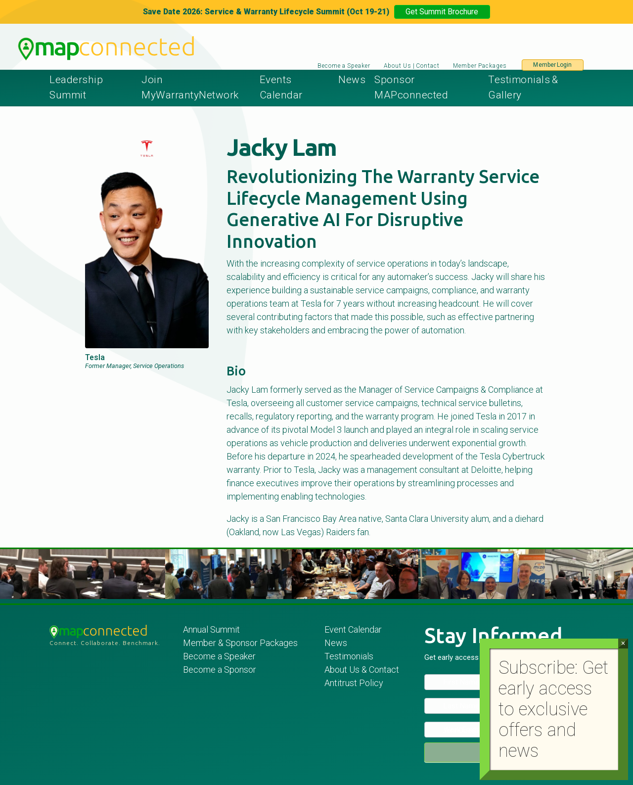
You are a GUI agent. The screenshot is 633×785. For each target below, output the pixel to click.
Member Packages (480, 65)
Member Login (552, 64)
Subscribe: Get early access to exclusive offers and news (553, 709)
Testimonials (348, 656)
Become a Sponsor (219, 669)
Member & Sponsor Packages (241, 643)
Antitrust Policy (353, 683)
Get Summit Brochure (442, 11)
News (351, 80)
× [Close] (623, 643)
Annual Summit (211, 629)
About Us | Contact (412, 65)
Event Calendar (353, 629)
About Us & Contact (361, 669)
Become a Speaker (343, 65)
